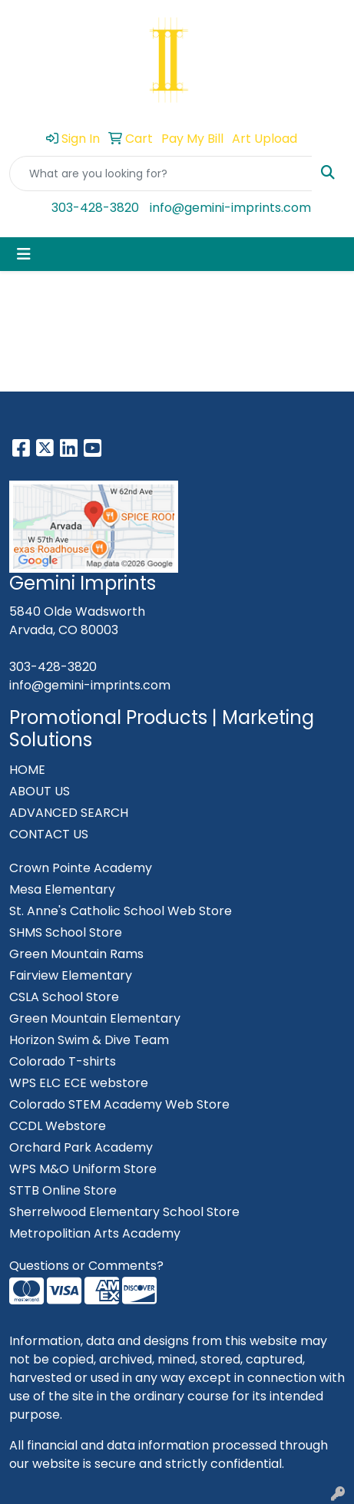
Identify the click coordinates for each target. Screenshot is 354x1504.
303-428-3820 (95, 208)
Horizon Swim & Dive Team (89, 1040)
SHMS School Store (65, 932)
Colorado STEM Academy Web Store (119, 1104)
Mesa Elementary (62, 889)
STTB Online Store (63, 1190)
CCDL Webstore (57, 1126)
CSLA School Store (64, 997)
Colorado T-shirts (62, 1061)
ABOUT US (39, 791)
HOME (27, 769)
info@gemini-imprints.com (230, 208)
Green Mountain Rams (76, 954)
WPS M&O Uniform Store (83, 1169)
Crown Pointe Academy (80, 868)
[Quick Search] (161, 173)
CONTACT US (48, 834)
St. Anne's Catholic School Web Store (120, 911)
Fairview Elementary (70, 975)
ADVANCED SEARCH (68, 812)
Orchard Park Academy (81, 1147)
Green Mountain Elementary (94, 1018)
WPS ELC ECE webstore (78, 1083)
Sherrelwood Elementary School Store (124, 1212)
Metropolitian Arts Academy (94, 1233)
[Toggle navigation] (24, 254)
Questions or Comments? (86, 1265)
